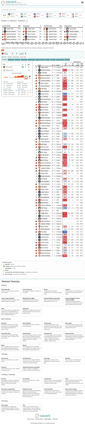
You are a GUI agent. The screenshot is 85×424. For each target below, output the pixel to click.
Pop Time (3, 378)
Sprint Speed (4, 405)
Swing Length (47, 323)
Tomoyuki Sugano (74, 31)
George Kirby (72, 29)
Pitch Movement (27, 358)
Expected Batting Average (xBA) (52, 298)
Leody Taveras (45, 112)
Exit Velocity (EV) (5, 289)
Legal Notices (48, 419)
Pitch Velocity (4, 358)
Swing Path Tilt (48, 333)
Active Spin (47, 358)
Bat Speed (3, 323)
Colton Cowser (32, 31)
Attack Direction (27, 333)
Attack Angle (68, 323)
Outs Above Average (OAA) (8, 389)
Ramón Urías (44, 107)
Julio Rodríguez (45, 91)
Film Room (67, 59)
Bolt (24, 405)
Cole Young (44, 102)
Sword (6, 270)
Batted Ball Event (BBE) (28, 298)
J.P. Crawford (44, 96)
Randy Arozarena (11, 31)
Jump (66, 378)
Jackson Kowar (53, 31)
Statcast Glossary (10, 281)
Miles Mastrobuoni (46, 99)
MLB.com (55, 419)
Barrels (45, 289)
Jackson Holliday (11, 37)
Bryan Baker (72, 39)
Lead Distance (47, 378)
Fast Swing (8, 268)
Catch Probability (48, 389)
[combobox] (42, 10)
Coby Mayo (44, 88)
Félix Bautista (52, 29)
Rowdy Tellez (10, 29)
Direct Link (4, 57)
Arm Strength (26, 378)
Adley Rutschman (11, 34)
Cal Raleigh (44, 73)
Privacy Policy (39, 419)
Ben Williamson (45, 149)
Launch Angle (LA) (27, 289)
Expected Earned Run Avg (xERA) (31, 367)
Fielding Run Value (27, 389)
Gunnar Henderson (12, 39)
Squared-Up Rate (69, 333)
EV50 (2, 308)
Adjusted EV (26, 308)
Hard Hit (7, 264)
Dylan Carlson (31, 34)
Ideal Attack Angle (5, 333)
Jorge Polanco (45, 94)
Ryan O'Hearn (31, 39)
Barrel (7, 266)
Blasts (2, 345)
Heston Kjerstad (45, 86)
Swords (24, 345)
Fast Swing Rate (27, 323)
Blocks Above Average (70, 389)
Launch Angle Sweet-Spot (7, 298)
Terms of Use (30, 419)
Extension (3, 367)
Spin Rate (67, 358)
